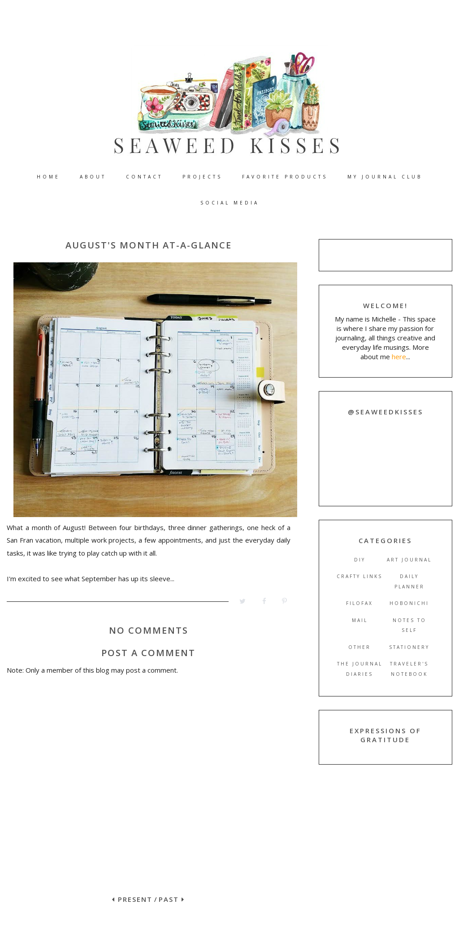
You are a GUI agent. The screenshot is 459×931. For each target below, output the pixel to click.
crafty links (359, 576)
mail (360, 620)
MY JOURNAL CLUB (384, 177)
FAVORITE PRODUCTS (285, 177)
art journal (409, 560)
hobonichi (409, 603)
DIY (359, 560)
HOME (48, 177)
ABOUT (93, 177)
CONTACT (144, 177)
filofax (359, 603)
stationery (409, 647)
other (359, 647)
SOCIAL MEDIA (229, 203)
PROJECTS (202, 177)
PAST (172, 899)
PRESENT (132, 899)
